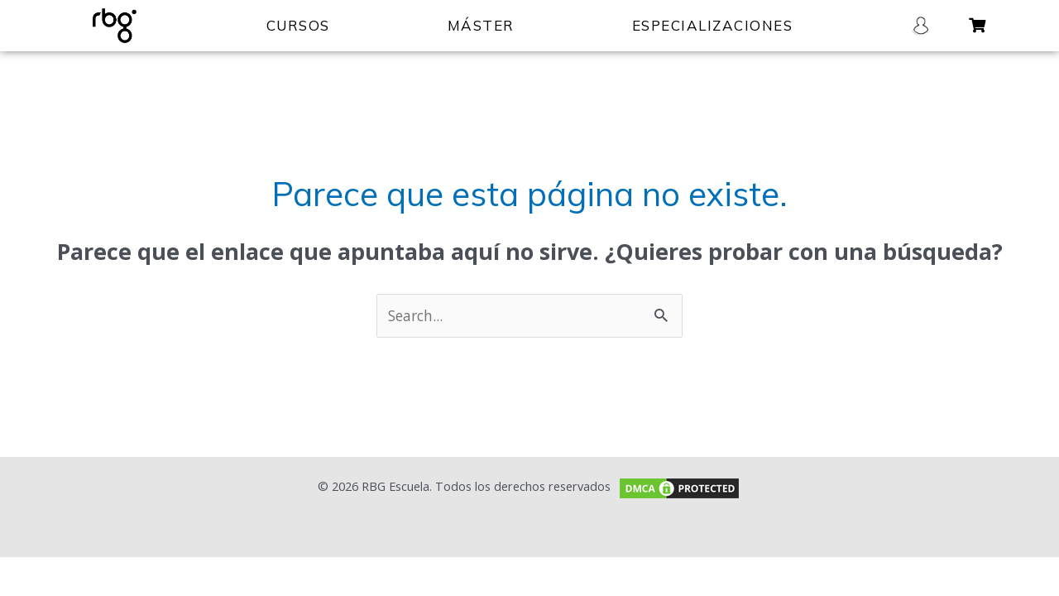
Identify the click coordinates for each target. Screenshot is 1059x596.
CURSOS (298, 25)
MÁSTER (481, 25)
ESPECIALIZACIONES (712, 25)
